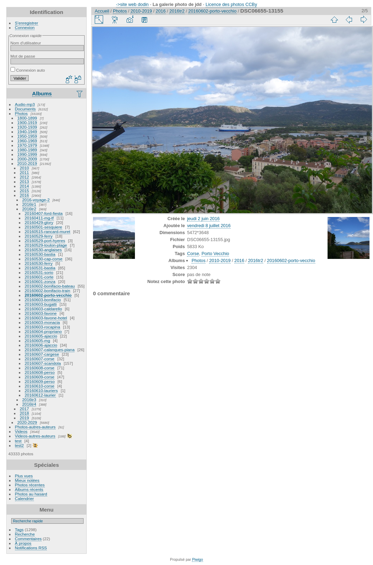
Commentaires (28, 538)
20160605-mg (37, 340)
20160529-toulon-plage (46, 245)
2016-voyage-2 (36, 199)
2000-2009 (27, 159)
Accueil (102, 11)
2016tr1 (29, 204)
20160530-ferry (39, 263)
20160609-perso (40, 381)
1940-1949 (27, 131)
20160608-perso (40, 372)
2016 (24, 195)
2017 (24, 408)
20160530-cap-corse (44, 258)
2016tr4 (29, 404)
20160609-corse (40, 377)
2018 (24, 413)
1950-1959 (27, 136)
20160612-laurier (40, 395)
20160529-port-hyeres (45, 240)
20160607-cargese (42, 354)
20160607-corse (40, 358)
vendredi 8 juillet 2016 (209, 225)
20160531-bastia (40, 268)
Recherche (25, 534)
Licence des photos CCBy (231, 4)
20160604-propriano (43, 331)
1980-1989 (27, 149)
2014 (24, 186)
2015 (24, 190)
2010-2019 (27, 163)
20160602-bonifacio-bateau (50, 286)
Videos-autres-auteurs (35, 436)
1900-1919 (27, 122)
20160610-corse (40, 386)
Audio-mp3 (25, 104)
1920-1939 (27, 127)
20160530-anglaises (43, 249)
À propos (23, 543)
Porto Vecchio (215, 253)
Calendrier (24, 498)
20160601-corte (39, 277)
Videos (21, 431)
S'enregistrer (26, 23)
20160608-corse (40, 367)
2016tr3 (29, 399)
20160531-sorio (39, 272)
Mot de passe (22, 56)
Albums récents (29, 489)
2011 (24, 172)
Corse (193, 253)
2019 (24, 417)
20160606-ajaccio (41, 345)
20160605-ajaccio (41, 336)
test (18, 441)
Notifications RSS (31, 547)
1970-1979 (27, 145)
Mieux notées (27, 480)
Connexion (25, 27)
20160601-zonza (40, 281)
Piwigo (197, 559)
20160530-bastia (40, 254)
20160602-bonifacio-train (47, 290)
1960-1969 (27, 140)
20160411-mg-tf (39, 218)
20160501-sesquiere (43, 227)
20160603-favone (41, 313)
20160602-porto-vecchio (48, 295)
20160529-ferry (39, 236)
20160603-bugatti (41, 304)
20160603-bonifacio (43, 299)
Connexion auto (27, 70)
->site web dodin (132, 4)
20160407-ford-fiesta (44, 213)
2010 (24, 168)
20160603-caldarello (43, 308)
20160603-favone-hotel (46, 318)
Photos (21, 113)
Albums (42, 93)
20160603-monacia (42, 322)
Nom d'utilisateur (25, 43)
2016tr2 (29, 209)
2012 (24, 177)
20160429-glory (39, 222)
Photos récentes (30, 485)
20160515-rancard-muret (47, 231)
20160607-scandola (43, 363)
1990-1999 (27, 154)
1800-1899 (27, 118)
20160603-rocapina (42, 327)
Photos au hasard (31, 494)
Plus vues (24, 475)
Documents (25, 109)
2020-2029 (27, 422)
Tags (19, 529)
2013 (24, 181)
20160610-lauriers (41, 390)
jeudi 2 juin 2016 (203, 218)
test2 (19, 445)
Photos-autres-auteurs (35, 427)
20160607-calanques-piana (50, 349)
